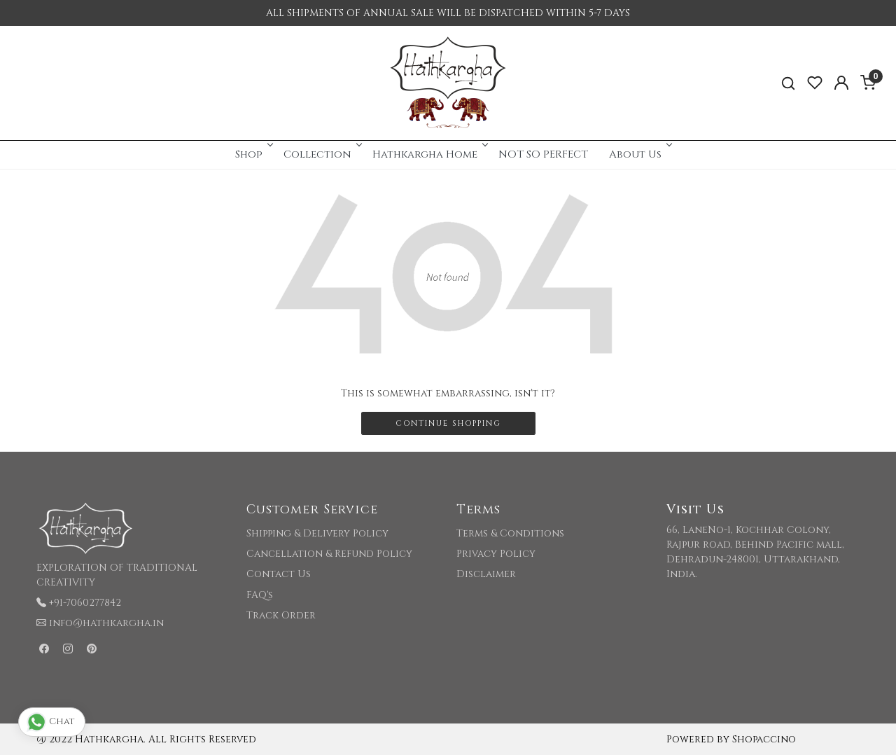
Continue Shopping (448, 423)
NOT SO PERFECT (543, 154)
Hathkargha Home (429, 154)
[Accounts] (841, 82)
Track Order (281, 615)
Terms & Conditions (510, 533)
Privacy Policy (496, 553)
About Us (639, 154)
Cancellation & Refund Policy (329, 553)
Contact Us (278, 574)
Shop (253, 154)
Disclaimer (486, 574)
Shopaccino (764, 739)
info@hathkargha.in (106, 623)
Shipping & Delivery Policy (317, 533)
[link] (788, 83)
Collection (322, 154)
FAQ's (259, 595)
